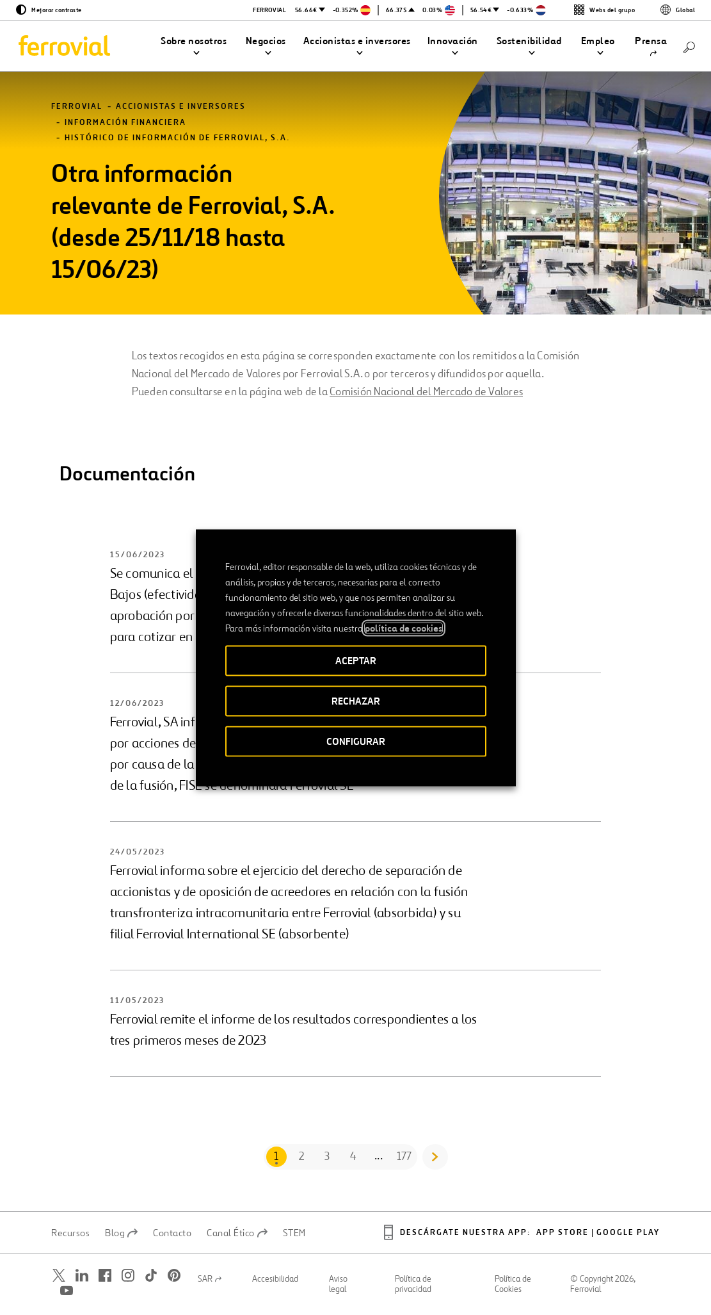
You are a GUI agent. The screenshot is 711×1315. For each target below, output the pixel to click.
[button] (194, 46)
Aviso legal (338, 1284)
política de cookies (403, 628)
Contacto (172, 1233)
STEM (294, 1233)
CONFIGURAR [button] (355, 740)
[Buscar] (689, 46)
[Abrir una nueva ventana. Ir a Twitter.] (59, 1275)
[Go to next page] (435, 1157)
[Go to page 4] (353, 1157)
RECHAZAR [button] (356, 700)
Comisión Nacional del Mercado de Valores (426, 391)
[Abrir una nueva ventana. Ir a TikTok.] (151, 1275)
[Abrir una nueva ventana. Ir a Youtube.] (66, 1290)
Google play (628, 1232)
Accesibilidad (275, 1279)
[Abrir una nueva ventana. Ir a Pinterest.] (174, 1275)
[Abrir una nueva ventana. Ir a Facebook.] (105, 1275)
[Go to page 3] (327, 1157)
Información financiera (125, 122)
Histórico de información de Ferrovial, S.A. (178, 138)
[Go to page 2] (302, 1157)
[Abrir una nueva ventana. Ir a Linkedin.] (82, 1275)
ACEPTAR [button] (355, 660)
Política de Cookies (513, 1284)
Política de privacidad (413, 1284)
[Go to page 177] (404, 1157)
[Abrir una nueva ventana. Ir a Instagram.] (128, 1275)
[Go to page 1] (276, 1157)
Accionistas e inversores (181, 106)
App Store (562, 1232)
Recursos (70, 1233)
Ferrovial (76, 106)
